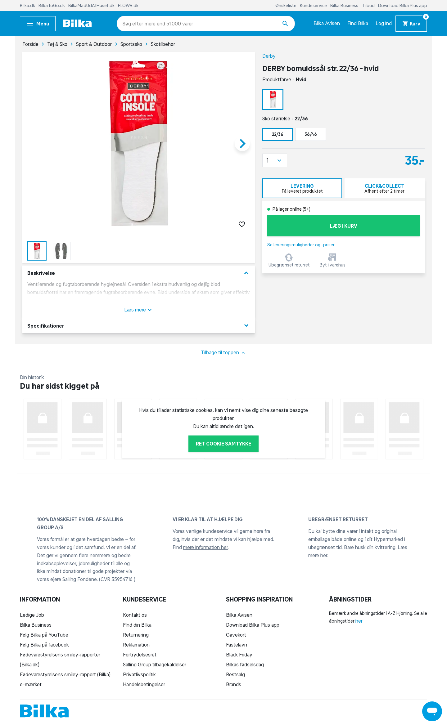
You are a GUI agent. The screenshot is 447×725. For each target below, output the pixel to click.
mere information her (205, 547)
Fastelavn (236, 644)
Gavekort (236, 635)
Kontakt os (135, 615)
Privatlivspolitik (139, 674)
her (359, 621)
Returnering (136, 635)
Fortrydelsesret (139, 654)
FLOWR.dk (128, 5)
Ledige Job (32, 615)
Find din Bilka (137, 625)
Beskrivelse (138, 273)
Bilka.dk (28, 5)
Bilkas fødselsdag (245, 664)
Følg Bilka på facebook (44, 644)
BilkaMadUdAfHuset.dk (91, 5)
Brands (233, 684)
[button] (275, 160)
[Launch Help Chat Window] (432, 711)
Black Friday (239, 654)
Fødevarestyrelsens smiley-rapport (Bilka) (65, 674)
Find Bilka (357, 23)
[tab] (302, 188)
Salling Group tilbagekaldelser (154, 664)
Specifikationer (138, 325)
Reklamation (136, 644)
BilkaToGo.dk (52, 5)
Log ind (384, 23)
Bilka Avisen (327, 23)
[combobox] (134, 23)
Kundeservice (314, 5)
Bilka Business (344, 5)
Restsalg (235, 674)
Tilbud (369, 5)
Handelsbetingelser (144, 684)
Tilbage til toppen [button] (223, 352)
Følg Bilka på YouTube (44, 635)
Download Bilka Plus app (402, 5)
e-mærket (31, 684)
